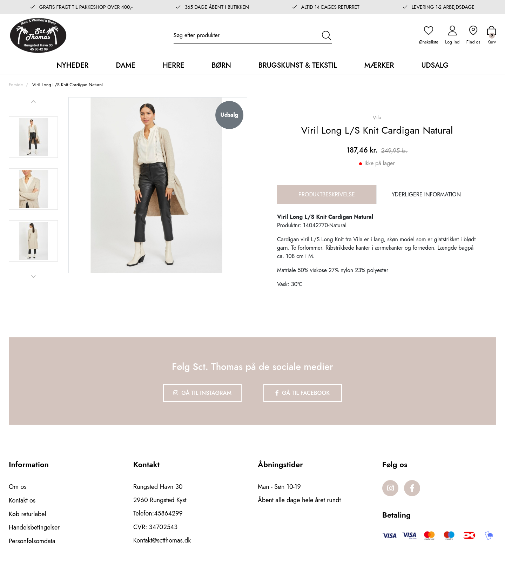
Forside (16, 84)
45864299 (168, 513)
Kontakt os (22, 499)
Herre (173, 65)
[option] (33, 136)
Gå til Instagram (202, 393)
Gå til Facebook (303, 393)
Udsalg (434, 65)
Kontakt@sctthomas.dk (162, 539)
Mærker (379, 65)
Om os (18, 486)
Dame (125, 65)
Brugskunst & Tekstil (297, 65)
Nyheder (72, 65)
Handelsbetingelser (34, 526)
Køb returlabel (27, 513)
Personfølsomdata (32, 539)
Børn (221, 65)
